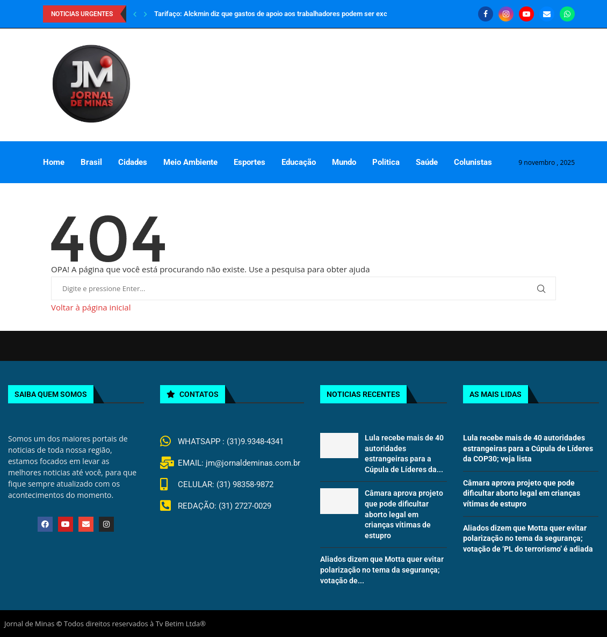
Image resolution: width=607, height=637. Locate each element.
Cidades (132, 162)
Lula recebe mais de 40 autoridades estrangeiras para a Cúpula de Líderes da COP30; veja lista (528, 448)
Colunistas (473, 162)
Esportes (249, 162)
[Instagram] (506, 13)
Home (53, 162)
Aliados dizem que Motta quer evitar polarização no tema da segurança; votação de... (382, 569)
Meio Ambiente (190, 162)
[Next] (145, 14)
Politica (386, 162)
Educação (298, 162)
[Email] (546, 13)
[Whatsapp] (567, 13)
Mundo (344, 162)
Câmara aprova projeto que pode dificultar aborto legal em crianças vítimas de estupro (404, 514)
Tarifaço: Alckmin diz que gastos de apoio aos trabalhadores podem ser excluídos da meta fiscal (302, 14)
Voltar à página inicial (91, 307)
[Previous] (135, 14)
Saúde (427, 162)
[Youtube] (526, 13)
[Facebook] (485, 13)
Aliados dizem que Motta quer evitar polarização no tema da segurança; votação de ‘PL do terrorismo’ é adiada (528, 538)
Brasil (91, 162)
